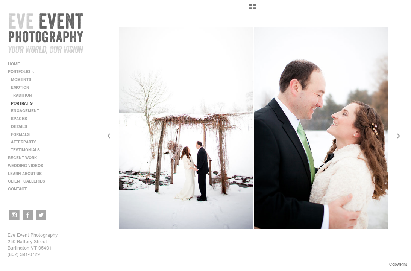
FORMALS (20, 134)
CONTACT (17, 189)
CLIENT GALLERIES (26, 181)
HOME (14, 64)
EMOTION (20, 87)
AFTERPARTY (23, 142)
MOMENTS (21, 79)
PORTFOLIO (21, 71)
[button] (252, 9)
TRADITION (21, 95)
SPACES (19, 118)
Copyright (398, 264)
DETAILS (19, 126)
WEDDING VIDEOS (25, 165)
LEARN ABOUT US (27, 173)
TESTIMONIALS (25, 150)
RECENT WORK (25, 157)
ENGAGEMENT (25, 110)
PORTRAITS (22, 103)
